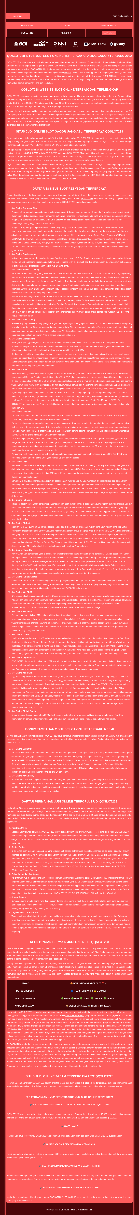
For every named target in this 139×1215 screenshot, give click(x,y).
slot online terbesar (74, 1016)
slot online (46, 62)
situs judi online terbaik (73, 808)
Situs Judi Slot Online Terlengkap (62, 220)
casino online (45, 851)
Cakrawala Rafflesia (69, 1210)
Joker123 (114, 273)
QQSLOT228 (32, 153)
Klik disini (66, 33)
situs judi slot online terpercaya (90, 1083)
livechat (67, 73)
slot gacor (55, 96)
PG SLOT (110, 531)
